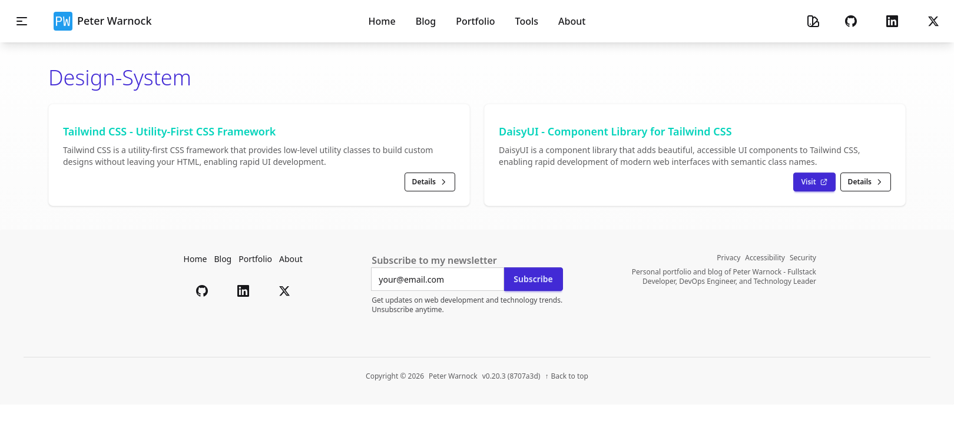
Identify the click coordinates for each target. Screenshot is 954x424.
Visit (814, 182)
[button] (851, 21)
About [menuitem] (571, 21)
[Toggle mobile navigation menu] (22, 21)
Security (803, 258)
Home (195, 258)
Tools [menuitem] (527, 21)
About (291, 258)
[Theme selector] (813, 21)
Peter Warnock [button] (103, 21)
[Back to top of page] (566, 376)
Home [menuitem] (382, 21)
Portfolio (255, 258)
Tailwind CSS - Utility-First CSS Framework (169, 131)
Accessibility (765, 258)
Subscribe (533, 278)
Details (430, 182)
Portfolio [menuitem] (475, 21)
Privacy (728, 258)
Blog (222, 258)
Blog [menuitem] (426, 21)
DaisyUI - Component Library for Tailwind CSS (615, 131)
